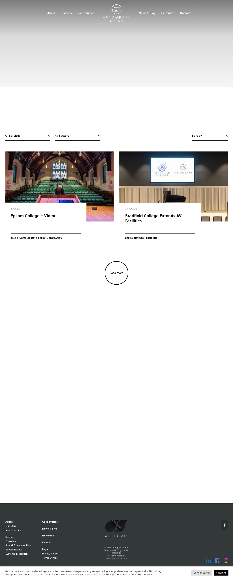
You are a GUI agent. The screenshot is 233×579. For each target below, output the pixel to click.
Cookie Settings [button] (201, 572)
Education (55, 237)
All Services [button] (12, 135)
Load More (116, 273)
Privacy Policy (50, 553)
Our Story (10, 526)
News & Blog (147, 13)
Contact (185, 13)
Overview (10, 541)
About (51, 13)
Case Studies (50, 522)
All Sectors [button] (62, 135)
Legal (45, 549)
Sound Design (38, 237)
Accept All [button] (221, 572)
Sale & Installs (20, 237)
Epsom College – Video (33, 215)
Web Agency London (116, 558)
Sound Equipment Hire (18, 545)
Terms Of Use (50, 558)
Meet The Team (14, 530)
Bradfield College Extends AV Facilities (153, 218)
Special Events (13, 549)
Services (66, 13)
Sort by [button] (197, 135)
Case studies (85, 13)
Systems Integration (16, 554)
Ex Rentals (168, 13)
